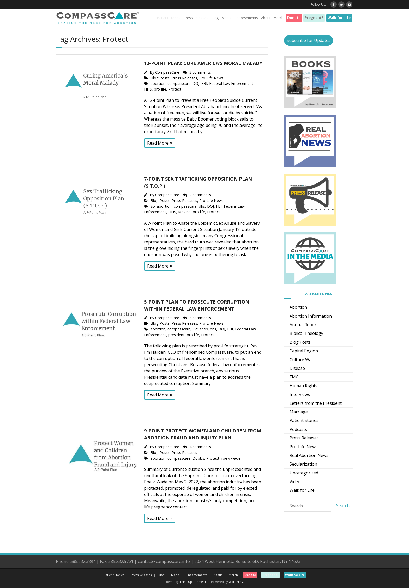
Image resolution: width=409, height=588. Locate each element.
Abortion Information (311, 316)
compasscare (178, 83)
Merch (279, 17)
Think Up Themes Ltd (194, 582)
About (265, 17)
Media (227, 17)
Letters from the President (316, 403)
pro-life (160, 89)
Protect (174, 89)
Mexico (184, 211)
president (176, 334)
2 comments (200, 194)
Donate (293, 17)
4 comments (200, 446)
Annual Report (304, 325)
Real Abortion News (309, 455)
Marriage (299, 412)
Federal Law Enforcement (231, 83)
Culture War (301, 360)
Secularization (303, 464)
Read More (158, 143)
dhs (202, 206)
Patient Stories (169, 17)
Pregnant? (314, 17)
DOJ (196, 83)
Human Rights (303, 386)
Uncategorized (304, 473)
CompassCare (167, 72)
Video (295, 481)
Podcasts (298, 429)
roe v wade (230, 458)
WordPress (236, 582)
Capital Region (304, 351)
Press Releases (196, 17)
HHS (148, 89)
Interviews (300, 394)
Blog (215, 17)
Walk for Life (339, 17)
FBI (204, 83)
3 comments (200, 72)
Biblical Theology (306, 333)
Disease (297, 368)
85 (153, 206)
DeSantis (200, 328)
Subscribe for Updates (308, 40)
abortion (158, 83)
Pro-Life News (211, 77)
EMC (294, 377)
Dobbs (198, 458)
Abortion (298, 307)
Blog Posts (160, 77)
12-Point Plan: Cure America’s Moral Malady (203, 63)
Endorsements (246, 17)
